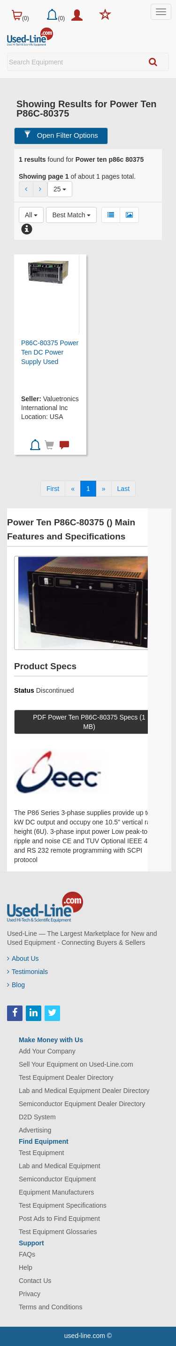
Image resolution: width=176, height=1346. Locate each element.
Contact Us (35, 1280)
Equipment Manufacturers (56, 1192)
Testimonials (27, 971)
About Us (23, 958)
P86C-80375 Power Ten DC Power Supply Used (49, 352)
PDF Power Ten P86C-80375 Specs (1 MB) (89, 721)
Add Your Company (47, 1051)
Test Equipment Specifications (63, 1205)
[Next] (104, 489)
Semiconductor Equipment (57, 1179)
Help (25, 1267)
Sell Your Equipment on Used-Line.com (76, 1064)
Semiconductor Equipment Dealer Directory (82, 1104)
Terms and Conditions (50, 1307)
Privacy (29, 1294)
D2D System (37, 1117)
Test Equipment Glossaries (58, 1231)
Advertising (35, 1130)
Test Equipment (41, 1152)
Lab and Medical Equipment (59, 1166)
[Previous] (73, 489)
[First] (52, 489)
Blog (16, 985)
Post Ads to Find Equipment (59, 1218)
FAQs (27, 1254)
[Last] (123, 489)
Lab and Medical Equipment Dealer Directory (84, 1090)
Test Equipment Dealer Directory (66, 1077)
